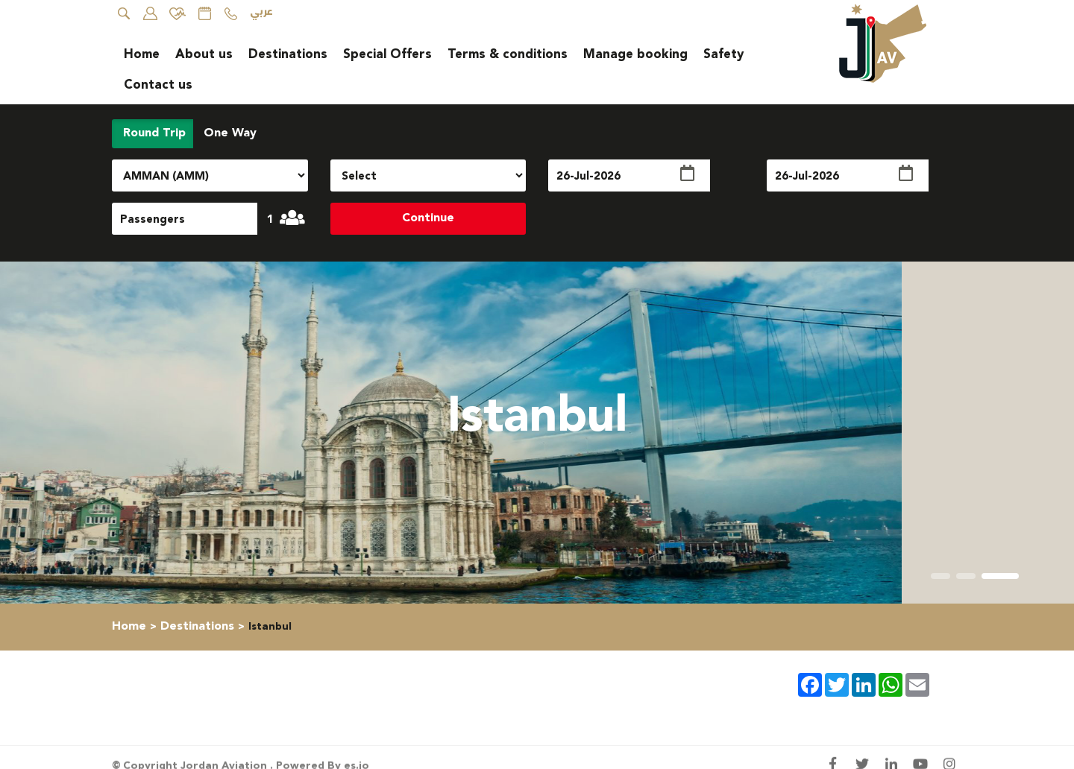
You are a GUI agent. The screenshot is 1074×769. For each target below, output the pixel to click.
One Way (228, 133)
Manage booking (635, 54)
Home (142, 54)
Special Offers (387, 54)
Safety (723, 54)
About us (204, 54)
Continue (428, 218)
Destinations (287, 54)
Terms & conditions (508, 54)
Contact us (158, 85)
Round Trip (152, 133)
